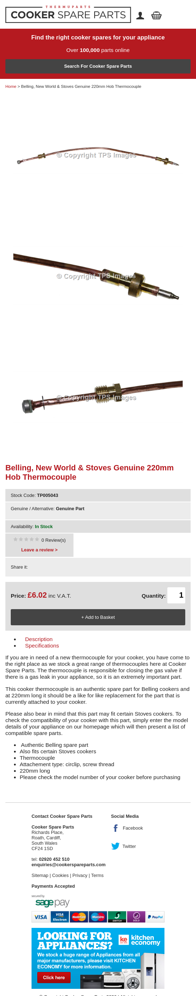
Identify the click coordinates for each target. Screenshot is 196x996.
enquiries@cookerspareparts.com (69, 864)
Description (39, 639)
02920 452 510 (54, 859)
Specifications (42, 645)
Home (10, 86)
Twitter (129, 846)
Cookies (60, 875)
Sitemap (40, 875)
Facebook (133, 828)
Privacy (79, 875)
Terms (97, 875)
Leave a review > (39, 549)
